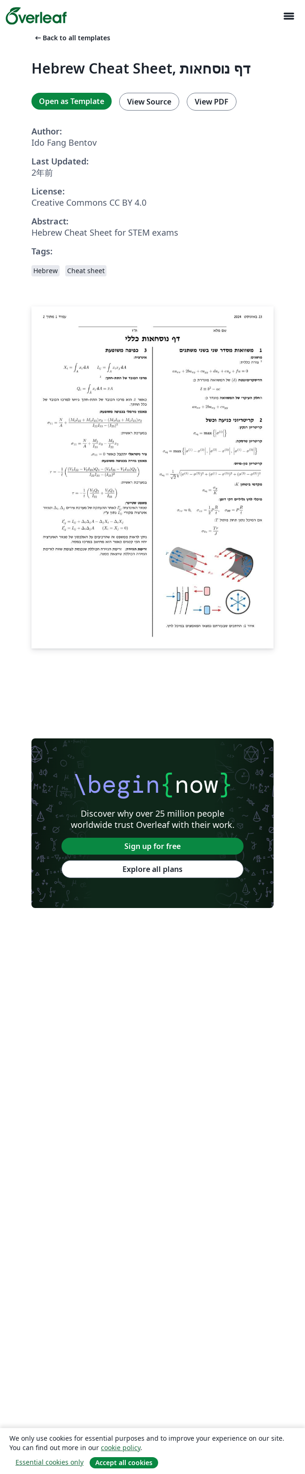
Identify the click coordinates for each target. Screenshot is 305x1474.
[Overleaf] (36, 16)
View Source (149, 102)
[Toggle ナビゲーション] (288, 16)
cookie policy (120, 1447)
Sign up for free (152, 846)
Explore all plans (152, 869)
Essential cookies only (49, 1462)
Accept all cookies (123, 1462)
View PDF (212, 102)
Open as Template (71, 101)
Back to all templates (71, 37)
